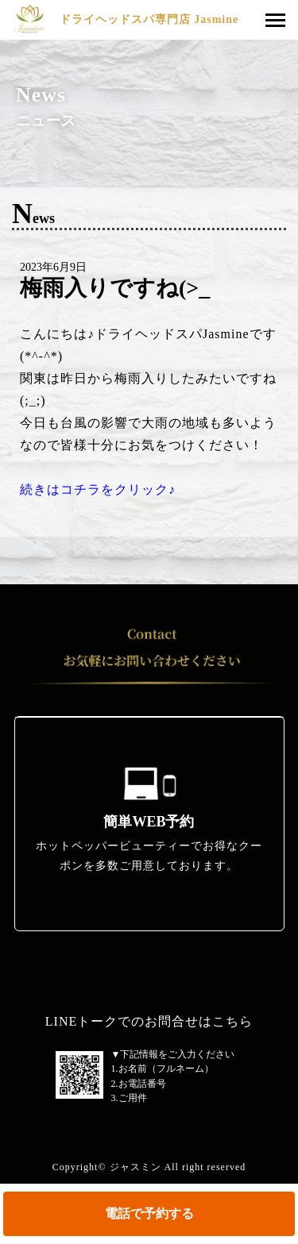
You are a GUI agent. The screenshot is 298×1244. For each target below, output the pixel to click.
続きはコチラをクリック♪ (98, 489)
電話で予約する (149, 1213)
